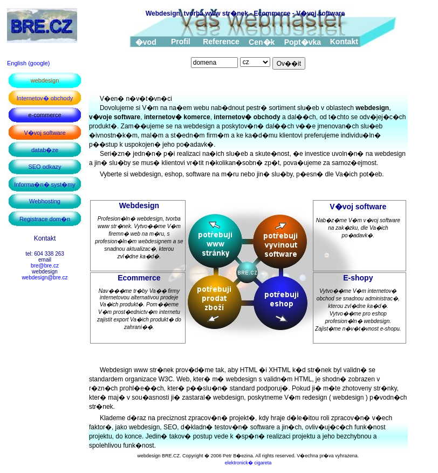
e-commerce (44, 115)
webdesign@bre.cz (44, 277)
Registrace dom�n (44, 219)
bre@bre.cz (45, 266)
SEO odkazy (44, 166)
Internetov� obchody (45, 98)
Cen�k (262, 42)
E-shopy (358, 277)
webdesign (45, 80)
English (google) (28, 63)
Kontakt (344, 41)
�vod (145, 42)
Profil (180, 41)
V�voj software (44, 132)
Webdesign (139, 205)
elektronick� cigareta (248, 462)
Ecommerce (139, 277)
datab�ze (44, 150)
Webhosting (44, 201)
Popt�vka (302, 42)
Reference (221, 41)
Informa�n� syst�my (45, 184)
